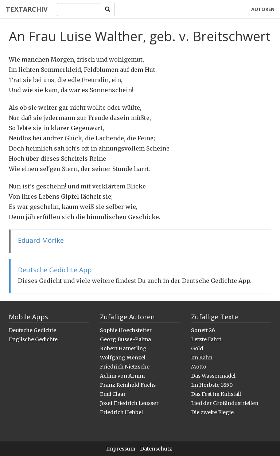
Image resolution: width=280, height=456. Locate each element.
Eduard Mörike (41, 240)
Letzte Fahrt (206, 339)
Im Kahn (202, 357)
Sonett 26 (203, 330)
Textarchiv (26, 9)
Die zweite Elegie (212, 412)
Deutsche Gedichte (32, 330)
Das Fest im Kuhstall (216, 394)
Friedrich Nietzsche (124, 366)
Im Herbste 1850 (212, 385)
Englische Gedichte (33, 339)
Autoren (263, 9)
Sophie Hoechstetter (126, 330)
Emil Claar (113, 394)
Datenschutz (156, 448)
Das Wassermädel (213, 376)
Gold (197, 348)
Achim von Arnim (122, 376)
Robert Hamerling (123, 348)
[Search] (79, 9)
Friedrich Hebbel (121, 412)
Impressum (120, 448)
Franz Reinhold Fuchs (128, 385)
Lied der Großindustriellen (224, 403)
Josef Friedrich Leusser (129, 403)
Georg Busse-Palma (125, 339)
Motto (198, 366)
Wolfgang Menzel (122, 357)
